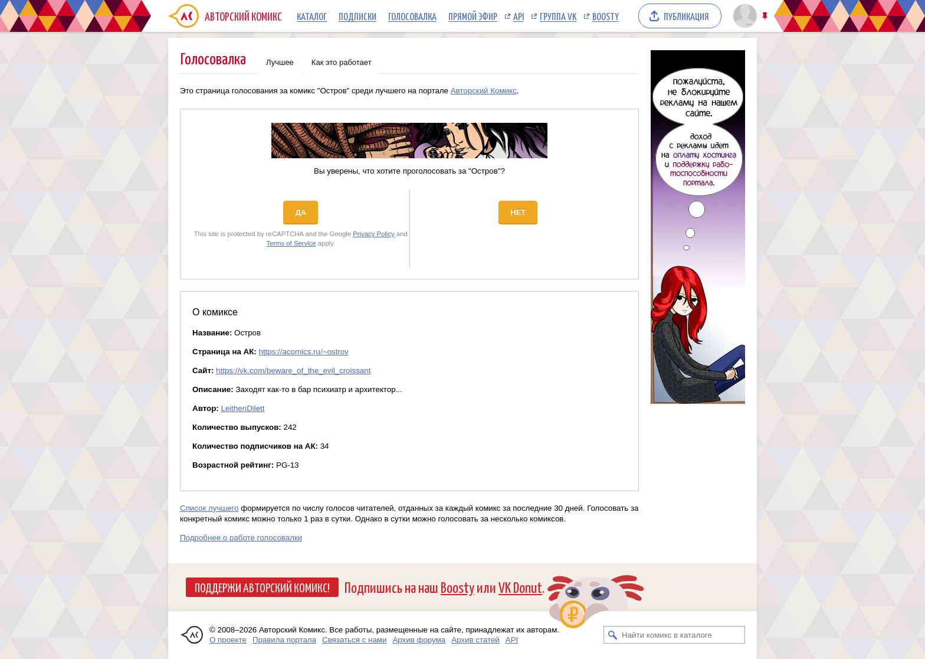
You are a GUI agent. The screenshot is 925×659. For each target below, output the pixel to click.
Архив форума (418, 639)
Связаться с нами (354, 639)
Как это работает (341, 62)
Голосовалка (412, 15)
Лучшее (280, 62)
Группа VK (558, 15)
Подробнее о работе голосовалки (241, 537)
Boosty (605, 15)
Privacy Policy (374, 233)
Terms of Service (291, 243)
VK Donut (520, 587)
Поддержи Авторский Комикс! (262, 587)
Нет (518, 212)
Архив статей (475, 639)
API (518, 15)
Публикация (686, 15)
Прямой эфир (472, 15)
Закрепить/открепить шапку (766, 16)
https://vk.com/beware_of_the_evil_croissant (293, 370)
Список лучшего (209, 508)
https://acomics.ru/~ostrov (304, 351)
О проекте (228, 639)
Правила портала (284, 639)
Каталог (312, 15)
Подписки (357, 15)
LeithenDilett (242, 408)
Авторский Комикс (484, 90)
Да (300, 212)
